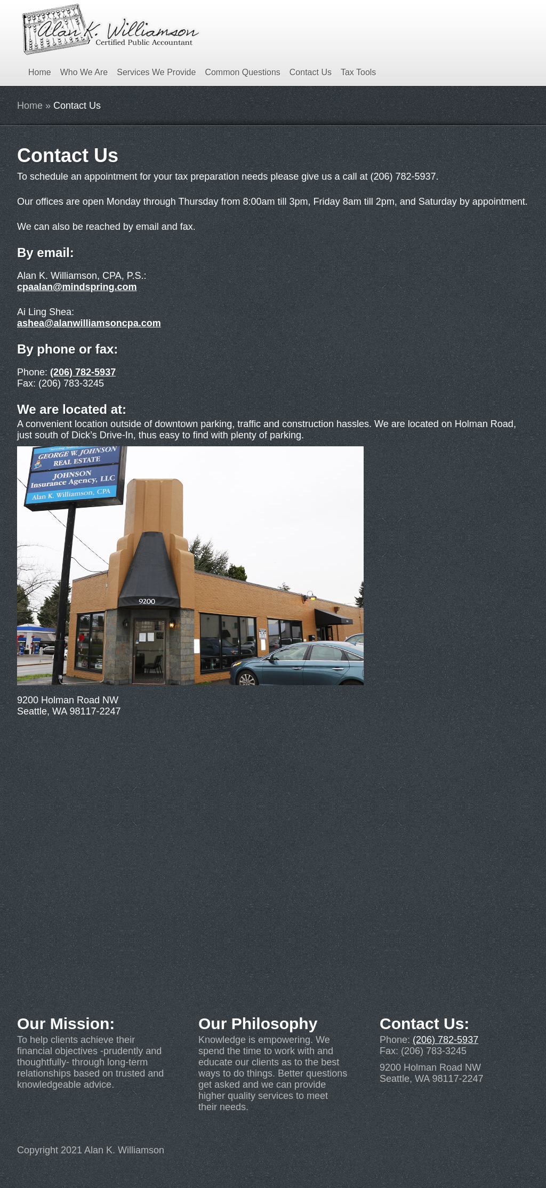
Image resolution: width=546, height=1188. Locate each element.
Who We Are (84, 72)
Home (39, 72)
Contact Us (311, 72)
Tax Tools (358, 72)
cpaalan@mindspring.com (77, 287)
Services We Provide (156, 72)
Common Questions (242, 72)
